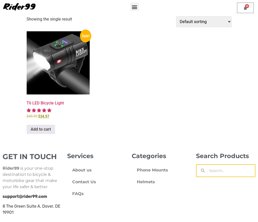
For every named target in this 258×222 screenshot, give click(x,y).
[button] (134, 7)
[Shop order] (204, 21)
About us (82, 170)
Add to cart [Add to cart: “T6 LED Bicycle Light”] (41, 129)
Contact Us (84, 181)
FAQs (78, 193)
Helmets (146, 181)
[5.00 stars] (39, 110)
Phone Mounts (152, 170)
